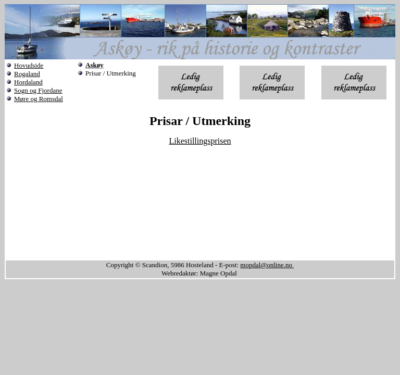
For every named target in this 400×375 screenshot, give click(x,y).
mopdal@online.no (267, 265)
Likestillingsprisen (200, 140)
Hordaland (28, 82)
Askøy (94, 65)
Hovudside (28, 65)
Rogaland (27, 74)
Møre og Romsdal (38, 99)
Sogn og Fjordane (38, 90)
